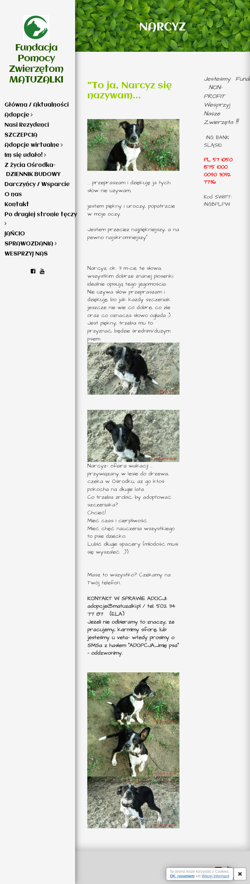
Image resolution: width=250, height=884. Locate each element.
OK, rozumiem (182, 876)
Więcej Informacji (215, 876)
